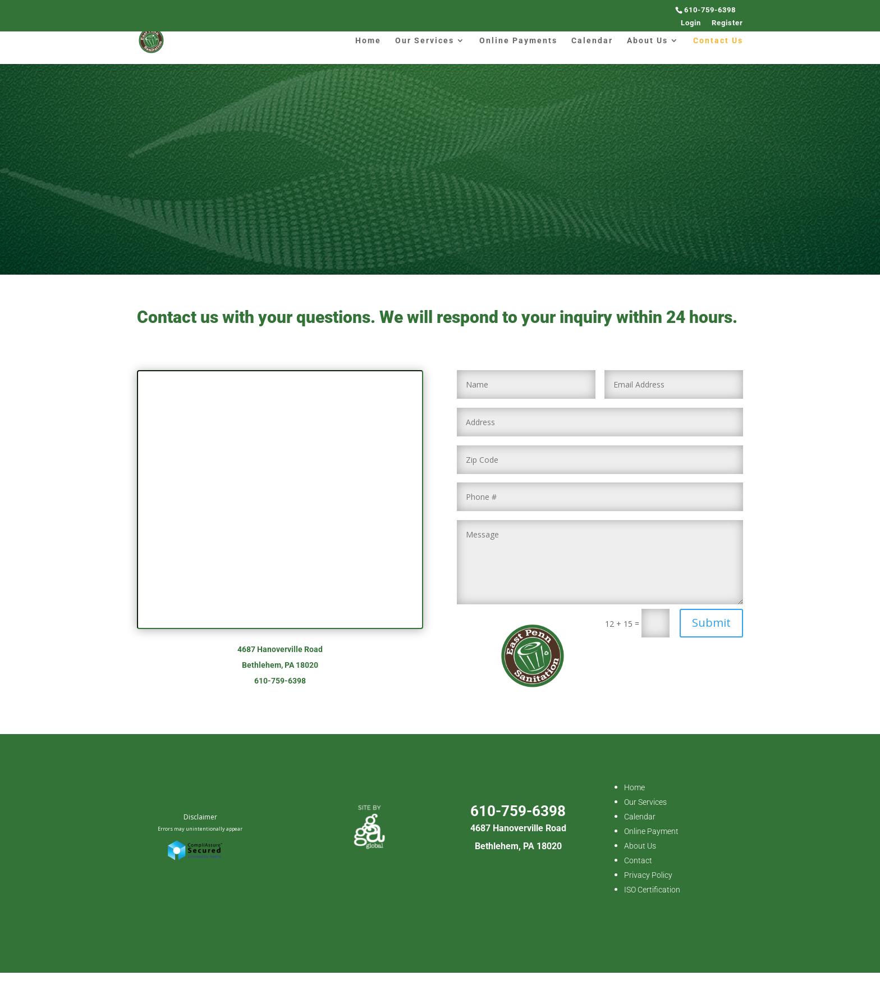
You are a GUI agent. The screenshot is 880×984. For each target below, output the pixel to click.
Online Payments (518, 41)
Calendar (592, 41)
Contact (638, 860)
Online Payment (651, 831)
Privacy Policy (648, 875)
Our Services (424, 41)
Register (727, 23)
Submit (711, 622)
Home (368, 41)
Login (691, 23)
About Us (647, 41)
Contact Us (718, 41)
